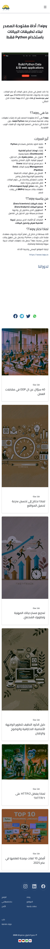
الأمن (4, 906)
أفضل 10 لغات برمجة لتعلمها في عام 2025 (25, 860)
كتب (3, 919)
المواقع (30, 902)
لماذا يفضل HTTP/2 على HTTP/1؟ (30, 796)
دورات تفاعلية (7, 924)
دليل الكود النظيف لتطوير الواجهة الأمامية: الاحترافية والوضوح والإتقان (25, 729)
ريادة (28, 897)
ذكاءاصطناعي (7, 902)
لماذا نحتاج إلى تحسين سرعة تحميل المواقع (28, 503)
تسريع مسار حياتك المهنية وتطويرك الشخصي (29, 615)
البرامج (4, 897)
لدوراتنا (43, 266)
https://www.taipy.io (38, 255)
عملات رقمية (32, 906)
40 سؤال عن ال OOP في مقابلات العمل (25, 391)
